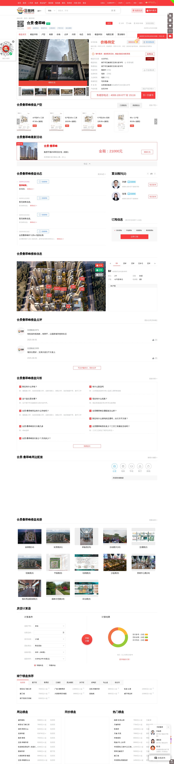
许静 (124, 182)
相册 (51, 34)
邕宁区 (34, 682)
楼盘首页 (22, 34)
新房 (24, 3)
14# (82, 289)
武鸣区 (93, 682)
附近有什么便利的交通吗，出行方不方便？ (108, 419)
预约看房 (151, 10)
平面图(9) (58, 573)
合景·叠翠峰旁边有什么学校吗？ (34, 411)
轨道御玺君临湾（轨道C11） (27, 747)
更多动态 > (102, 174)
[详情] (109, 70)
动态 (81, 34)
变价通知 (119, 230)
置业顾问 (121, 34)
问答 (74, 34)
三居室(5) (123, 105)
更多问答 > (153, 379)
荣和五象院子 (119, 751)
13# (73, 287)
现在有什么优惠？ (98, 399)
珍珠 (124, 194)
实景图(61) (58, 547)
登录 (135, 3)
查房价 (69, 3)
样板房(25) (86, 547)
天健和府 (117, 724)
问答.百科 (77, 3)
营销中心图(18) (143, 573)
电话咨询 (153, 185)
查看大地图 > (152, 458)
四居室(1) (136, 105)
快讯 (89, 34)
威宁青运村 (128, 694)
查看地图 (129, 63)
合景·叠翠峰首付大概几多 (31, 426)
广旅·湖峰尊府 (60, 689)
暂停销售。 (23, 185)
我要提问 (87, 446)
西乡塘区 (70, 682)
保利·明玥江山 (23, 729)
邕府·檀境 (21, 738)
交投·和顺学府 (94, 689)
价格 (58, 34)
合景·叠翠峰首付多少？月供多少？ (35, 438)
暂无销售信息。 (25, 202)
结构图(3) (87, 573)
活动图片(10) (115, 547)
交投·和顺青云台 (24, 760)
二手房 (30, 3)
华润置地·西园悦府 (121, 760)
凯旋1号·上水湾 (119, 742)
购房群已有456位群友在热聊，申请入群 (150, 37)
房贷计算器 (139, 23)
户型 (43, 34)
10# (49, 295)
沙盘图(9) (115, 573)
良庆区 (22, 682)
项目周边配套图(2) (29, 599)
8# (68, 306)
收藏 (129, 23)
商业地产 (43, 3)
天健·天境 (117, 733)
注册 (140, 3)
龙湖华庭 (21, 733)
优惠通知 (139, 230)
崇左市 (117, 682)
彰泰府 (116, 729)
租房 (36, 3)
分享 (122, 23)
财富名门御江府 (25, 689)
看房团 (50, 3)
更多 (84, 3)
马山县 (105, 682)
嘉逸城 (91, 694)
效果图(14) (29, 547)
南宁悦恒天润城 (25, 698)
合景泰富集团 (106, 85)
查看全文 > (30, 189)
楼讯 (63, 3)
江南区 (58, 682)
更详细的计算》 (125, 659)
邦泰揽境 (117, 738)
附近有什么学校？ (28, 387)
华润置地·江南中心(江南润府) (123, 747)
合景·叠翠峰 (50, 145)
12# (49, 286)
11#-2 (57, 288)
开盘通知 (129, 230)
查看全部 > (153, 520)
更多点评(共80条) (150, 320)
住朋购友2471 (33, 330)
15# (82, 279)
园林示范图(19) (58, 599)
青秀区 (46, 682)
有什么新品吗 (96, 387)
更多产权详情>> (148, 89)
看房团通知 (149, 230)
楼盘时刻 (98, 34)
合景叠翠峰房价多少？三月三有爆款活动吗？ (109, 426)
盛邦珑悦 (21, 720)
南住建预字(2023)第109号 (120, 85)
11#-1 (63, 289)
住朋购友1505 (33, 348)
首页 (19, 3)
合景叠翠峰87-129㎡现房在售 (31, 235)
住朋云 (103, 3)
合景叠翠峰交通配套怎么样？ (103, 411)
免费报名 (150, 54)
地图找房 (137, 10)
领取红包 (147, 152)
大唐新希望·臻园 (61, 694)
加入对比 (151, 23)
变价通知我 (149, 42)
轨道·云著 (127, 689)
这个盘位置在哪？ (28, 399)
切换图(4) (30, 573)
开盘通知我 (149, 70)
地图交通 (110, 34)
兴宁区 (81, 682)
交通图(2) (143, 547)
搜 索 (113, 10)
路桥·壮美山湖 (119, 720)
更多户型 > (153, 105)
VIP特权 (150, 59)
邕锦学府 (21, 751)
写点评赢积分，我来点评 (87, 368)
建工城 (22, 694)
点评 (66, 34)
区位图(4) (87, 599)
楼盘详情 (34, 34)
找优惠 (57, 3)
